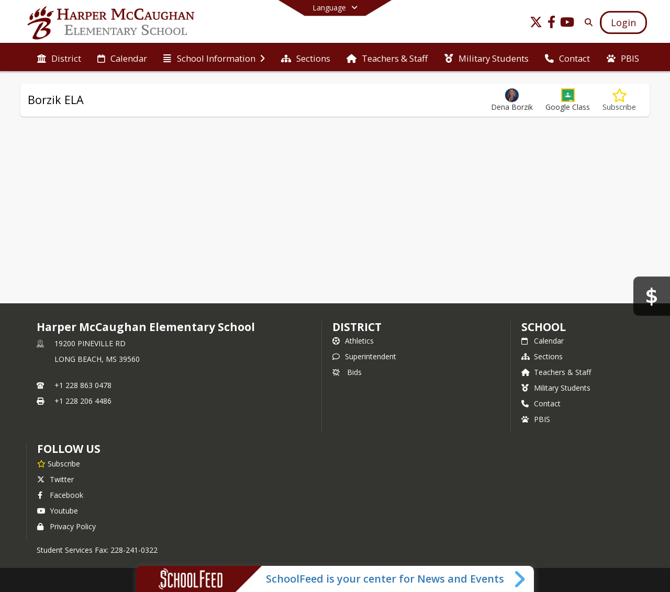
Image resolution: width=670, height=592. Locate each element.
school (543, 327)
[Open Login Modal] (623, 22)
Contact (541, 403)
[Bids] (652, 296)
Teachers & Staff (556, 372)
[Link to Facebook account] (552, 24)
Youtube (57, 511)
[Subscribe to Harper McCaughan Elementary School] (58, 463)
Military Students (555, 388)
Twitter (55, 479)
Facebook (60, 495)
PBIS (535, 419)
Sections (542, 356)
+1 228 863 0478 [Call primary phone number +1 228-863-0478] (82, 385)
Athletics (353, 341)
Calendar (542, 341)
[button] (567, 100)
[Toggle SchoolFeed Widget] (520, 579)
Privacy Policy (66, 526)
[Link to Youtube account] (567, 24)
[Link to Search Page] (586, 22)
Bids (347, 372)
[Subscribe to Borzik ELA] (619, 100)
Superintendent (364, 356)
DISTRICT (357, 327)
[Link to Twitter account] (536, 24)
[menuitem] (59, 57)
